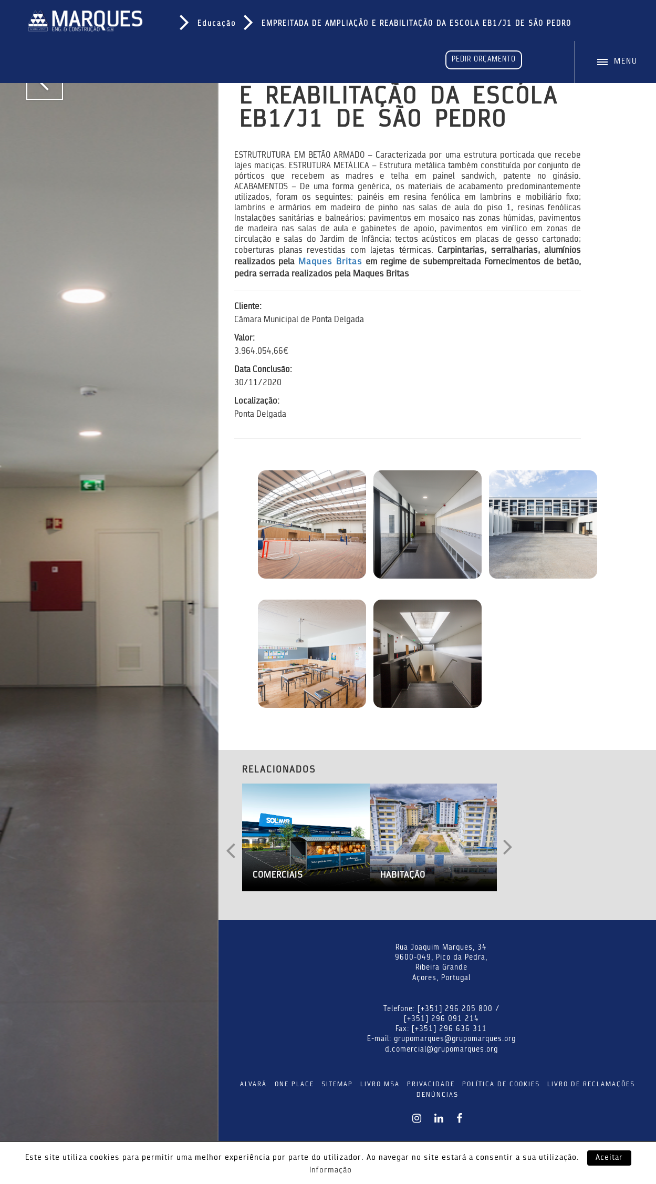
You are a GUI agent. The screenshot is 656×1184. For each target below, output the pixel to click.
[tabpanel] (109, 592)
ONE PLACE (294, 1084)
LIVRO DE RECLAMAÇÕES (591, 1084)
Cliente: (248, 307)
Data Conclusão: (263, 370)
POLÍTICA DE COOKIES (501, 1084)
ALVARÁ (253, 1084)
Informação (330, 1170)
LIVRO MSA (380, 1084)
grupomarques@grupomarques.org (455, 1039)
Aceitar (609, 1158)
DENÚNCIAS (437, 1095)
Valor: (244, 338)
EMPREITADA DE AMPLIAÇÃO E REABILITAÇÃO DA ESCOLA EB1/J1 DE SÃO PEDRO (416, 24)
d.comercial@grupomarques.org (441, 1050)
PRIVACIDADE (431, 1084)
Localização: (256, 401)
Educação (216, 24)
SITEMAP (337, 1084)
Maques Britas (330, 262)
